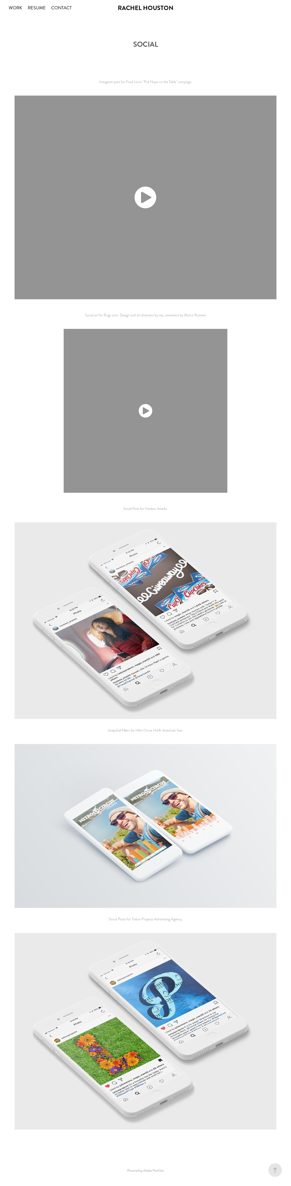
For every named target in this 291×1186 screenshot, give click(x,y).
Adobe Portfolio (153, 1170)
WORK (15, 8)
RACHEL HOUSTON (145, 8)
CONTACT (61, 8)
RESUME (37, 8)
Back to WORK (145, 1140)
